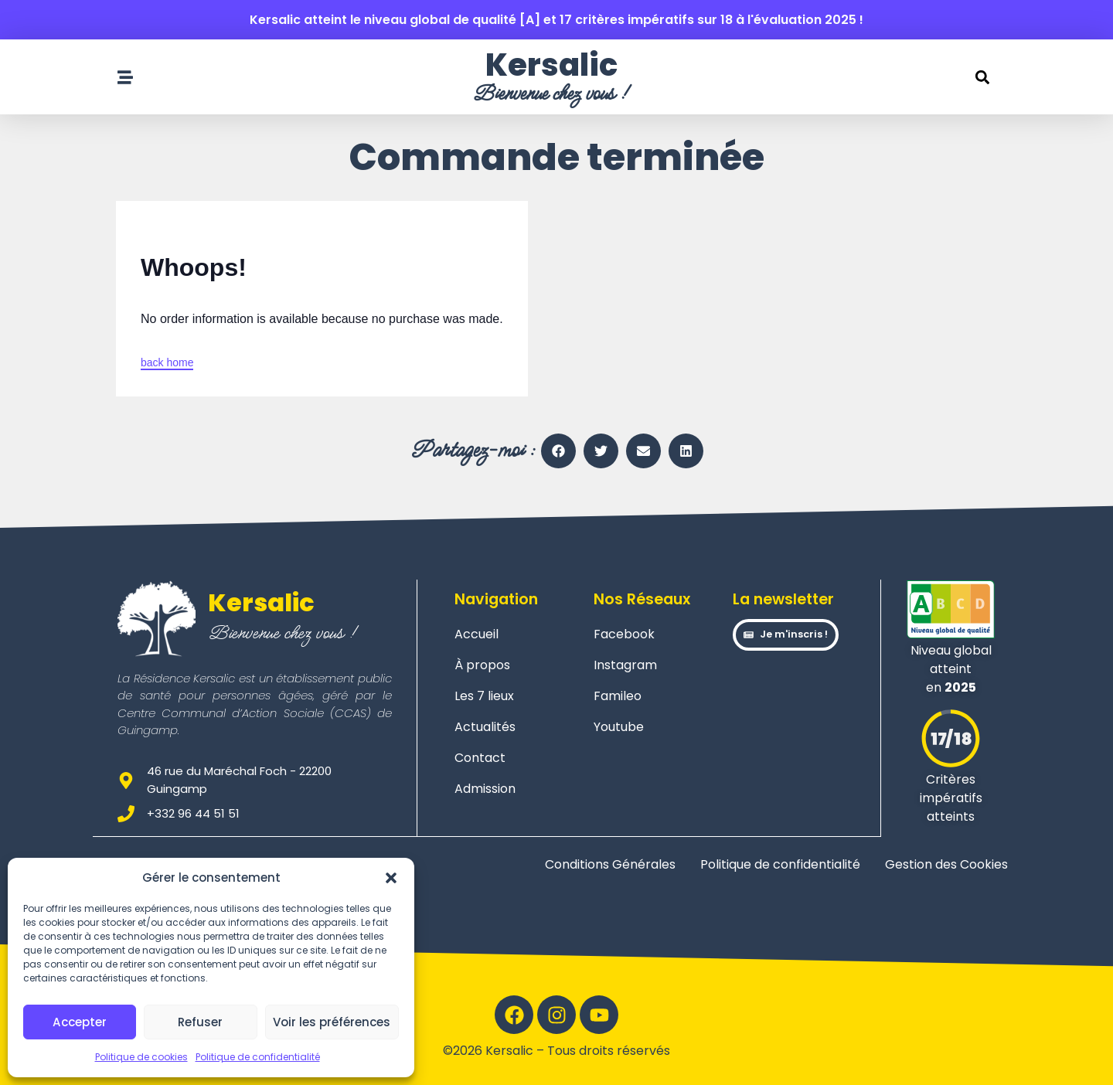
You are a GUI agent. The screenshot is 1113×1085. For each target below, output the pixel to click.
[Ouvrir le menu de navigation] (125, 77)
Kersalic (551, 65)
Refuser (200, 1022)
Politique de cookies (141, 1056)
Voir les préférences (331, 1022)
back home (167, 362)
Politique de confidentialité (258, 1056)
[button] (391, 878)
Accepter (80, 1022)
